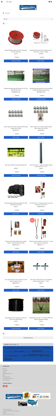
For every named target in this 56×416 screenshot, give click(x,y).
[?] (17, 344)
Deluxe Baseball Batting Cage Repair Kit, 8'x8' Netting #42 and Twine (16, 203)
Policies (4, 372)
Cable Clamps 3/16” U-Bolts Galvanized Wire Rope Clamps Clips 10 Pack (41, 127)
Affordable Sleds (9, 348)
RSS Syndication (6, 380)
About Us (5, 368)
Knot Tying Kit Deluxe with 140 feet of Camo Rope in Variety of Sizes (16, 280)
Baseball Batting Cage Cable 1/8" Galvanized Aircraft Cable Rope (16, 51)
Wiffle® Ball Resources (7, 373)
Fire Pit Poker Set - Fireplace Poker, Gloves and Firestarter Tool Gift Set (41, 203)
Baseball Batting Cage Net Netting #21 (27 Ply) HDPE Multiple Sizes (16, 89)
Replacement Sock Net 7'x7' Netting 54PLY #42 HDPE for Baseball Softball (41, 318)
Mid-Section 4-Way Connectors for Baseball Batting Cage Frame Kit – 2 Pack (41, 280)
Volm (20, 355)
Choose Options (16, 61)
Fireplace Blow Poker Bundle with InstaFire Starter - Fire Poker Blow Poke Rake (16, 242)
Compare (17, 57)
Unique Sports (13, 355)
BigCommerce (11, 414)
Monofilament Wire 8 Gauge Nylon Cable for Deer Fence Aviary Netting (16, 318)
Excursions (19, 351)
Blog (4, 375)
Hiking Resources (6, 376)
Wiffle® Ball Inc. (39, 355)
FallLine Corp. (28, 351)
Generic (37, 351)
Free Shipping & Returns (8, 378)
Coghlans (6, 351)
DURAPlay (11, 351)
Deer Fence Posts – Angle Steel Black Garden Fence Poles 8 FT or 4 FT (41, 165)
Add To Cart (41, 61)
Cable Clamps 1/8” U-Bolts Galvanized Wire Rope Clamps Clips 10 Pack (16, 127)
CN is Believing (46, 348)
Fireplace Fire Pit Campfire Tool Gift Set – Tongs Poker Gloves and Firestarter (41, 242)
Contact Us (5, 370)
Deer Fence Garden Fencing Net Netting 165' (16, 165)
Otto (44, 351)
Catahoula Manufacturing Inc (35, 347)
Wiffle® (25, 355)
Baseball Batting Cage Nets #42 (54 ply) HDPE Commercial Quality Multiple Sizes (41, 89)
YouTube (4, 386)
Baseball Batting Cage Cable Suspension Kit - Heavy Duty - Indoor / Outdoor (41, 51)
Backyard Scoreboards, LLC (22, 348)
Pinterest (6, 386)
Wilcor (8, 359)
